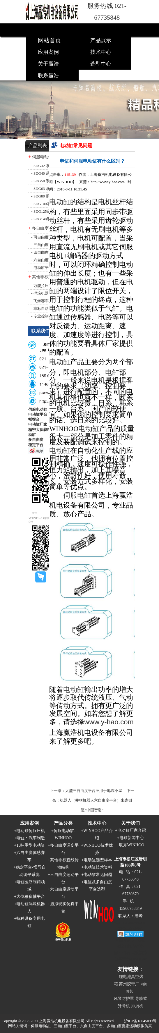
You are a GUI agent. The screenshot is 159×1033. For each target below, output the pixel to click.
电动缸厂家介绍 (131, 830)
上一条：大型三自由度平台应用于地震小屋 (86, 790)
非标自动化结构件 (48, 308)
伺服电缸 (77, 495)
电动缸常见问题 (98, 874)
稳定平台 (35, 445)
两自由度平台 (44, 237)
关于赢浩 (48, 64)
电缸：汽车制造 (30, 838)
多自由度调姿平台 (48, 228)
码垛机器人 (42, 293)
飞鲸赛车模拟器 (46, 301)
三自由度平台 (44, 245)
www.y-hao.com (108, 722)
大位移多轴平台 (30, 896)
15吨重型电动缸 (30, 845)
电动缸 (59, 362)
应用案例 (48, 52)
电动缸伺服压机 (30, 831)
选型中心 (100, 64)
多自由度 (35, 439)
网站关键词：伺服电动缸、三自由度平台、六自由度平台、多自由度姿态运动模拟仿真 (80, 1026)
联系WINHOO (131, 845)
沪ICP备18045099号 (140, 1021)
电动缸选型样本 (98, 860)
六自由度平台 (44, 260)
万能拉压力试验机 (48, 285)
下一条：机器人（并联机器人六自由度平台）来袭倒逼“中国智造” (93, 800)
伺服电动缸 (37, 409)
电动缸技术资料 (98, 867)
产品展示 (100, 40)
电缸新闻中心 (131, 838)
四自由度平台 (44, 252)
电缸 (112, 372)
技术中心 (100, 52)
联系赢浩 (48, 75)
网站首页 (49, 40)
